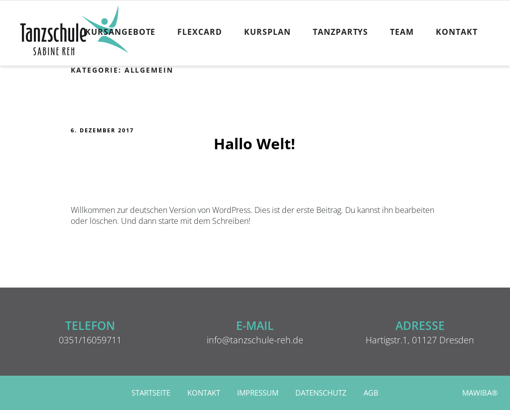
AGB (371, 393)
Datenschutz (321, 393)
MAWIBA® (480, 393)
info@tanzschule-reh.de (255, 340)
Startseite (150, 393)
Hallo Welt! (254, 143)
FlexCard (199, 31)
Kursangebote (120, 31)
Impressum (257, 393)
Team (402, 31)
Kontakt (457, 31)
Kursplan (267, 31)
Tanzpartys (341, 31)
